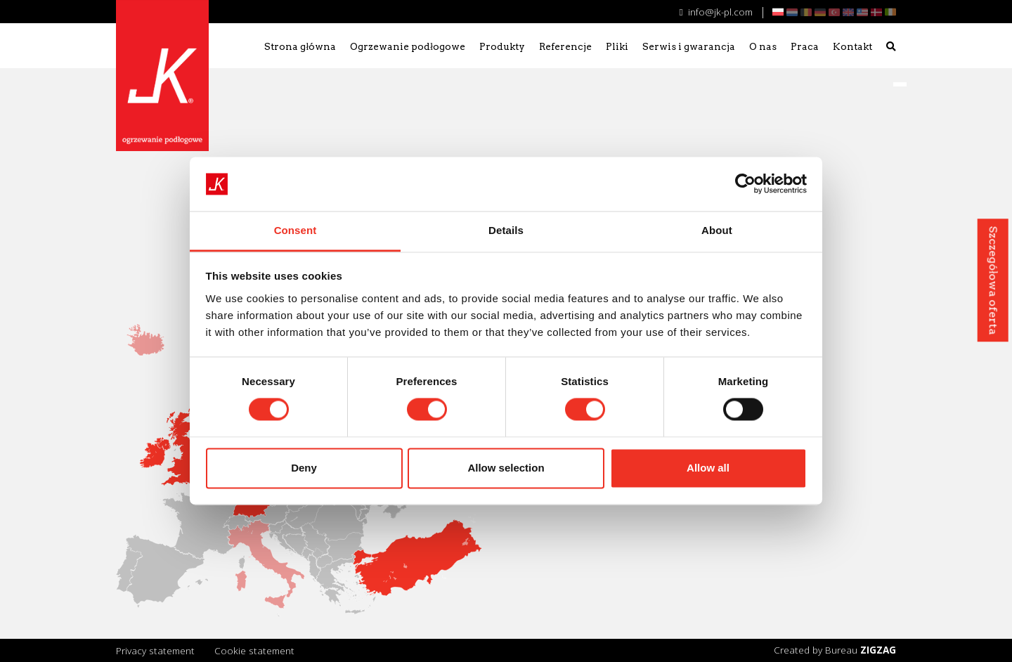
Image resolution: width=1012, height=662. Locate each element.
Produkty (502, 46)
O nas (763, 46)
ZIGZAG (878, 649)
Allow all (708, 468)
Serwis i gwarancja (688, 46)
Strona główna (300, 46)
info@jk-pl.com (716, 11)
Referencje (565, 46)
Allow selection (505, 468)
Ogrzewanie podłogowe (407, 46)
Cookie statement (254, 650)
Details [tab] (506, 230)
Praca (805, 46)
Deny (304, 468)
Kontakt (852, 46)
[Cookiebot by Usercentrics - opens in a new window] (745, 184)
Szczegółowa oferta (992, 280)
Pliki (617, 46)
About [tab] (716, 230)
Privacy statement (155, 650)
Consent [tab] (295, 230)
